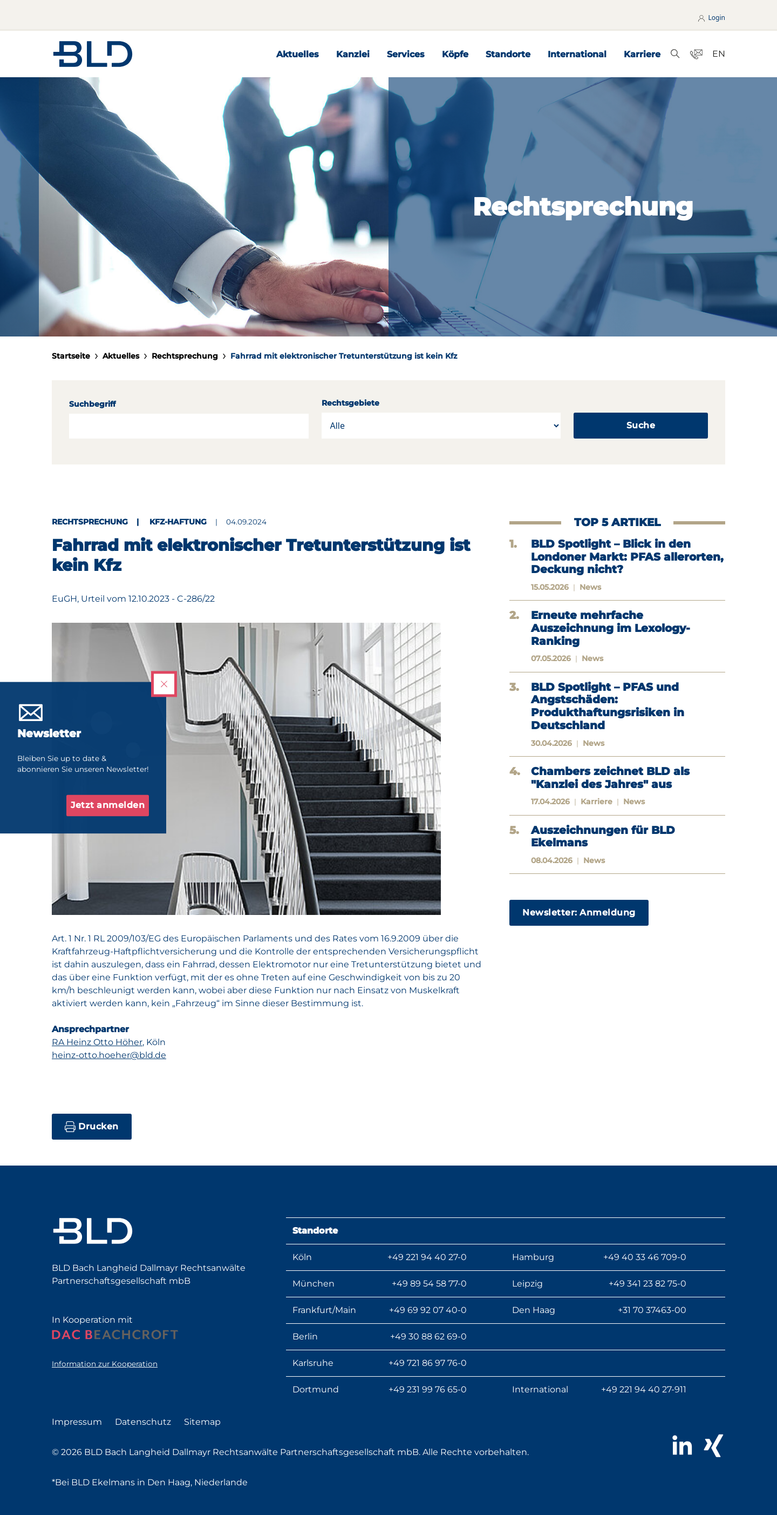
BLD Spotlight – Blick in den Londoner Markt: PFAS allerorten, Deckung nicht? (627, 557)
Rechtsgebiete (350, 403)
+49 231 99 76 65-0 (427, 1389)
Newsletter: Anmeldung (579, 912)
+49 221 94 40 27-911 (643, 1389)
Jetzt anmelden (108, 805)
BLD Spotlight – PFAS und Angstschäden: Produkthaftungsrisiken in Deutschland (607, 706)
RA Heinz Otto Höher (97, 1042)
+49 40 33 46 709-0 (644, 1257)
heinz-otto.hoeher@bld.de (109, 1055)
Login (711, 17)
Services (406, 54)
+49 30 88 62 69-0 (428, 1336)
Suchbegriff (92, 404)
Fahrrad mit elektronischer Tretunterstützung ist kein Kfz (343, 356)
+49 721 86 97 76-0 (427, 1363)
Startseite (71, 356)
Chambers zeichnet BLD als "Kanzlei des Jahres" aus (610, 778)
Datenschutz (143, 1422)
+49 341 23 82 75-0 (647, 1283)
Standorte (508, 54)
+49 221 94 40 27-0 (427, 1257)
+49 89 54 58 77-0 (429, 1283)
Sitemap (202, 1422)
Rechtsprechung (185, 356)
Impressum (77, 1422)
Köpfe (455, 54)
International (577, 54)
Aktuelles (297, 54)
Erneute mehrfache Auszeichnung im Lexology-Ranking (610, 628)
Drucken (92, 1126)
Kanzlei (353, 54)
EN (718, 54)
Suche (641, 425)
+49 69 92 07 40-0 (428, 1310)
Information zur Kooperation (105, 1363)
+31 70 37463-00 (652, 1310)
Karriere (642, 54)
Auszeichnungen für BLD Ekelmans (603, 837)
